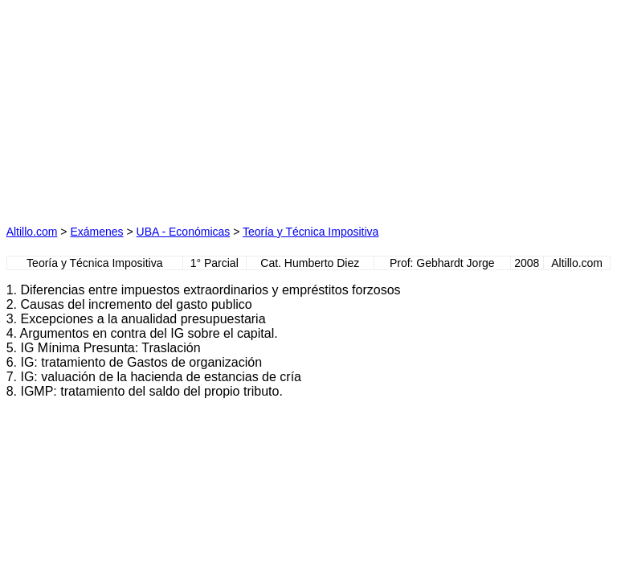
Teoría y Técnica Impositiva (310, 231)
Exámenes (96, 231)
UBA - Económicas (184, 231)
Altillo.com (32, 231)
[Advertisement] (157, 106)
